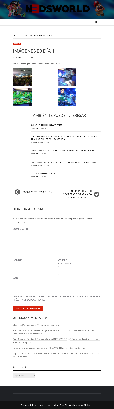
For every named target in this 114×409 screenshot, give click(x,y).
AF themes (88, 405)
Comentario (20, 229)
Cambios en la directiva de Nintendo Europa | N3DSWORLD (40, 339)
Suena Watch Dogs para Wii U (46, 125)
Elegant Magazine (72, 405)
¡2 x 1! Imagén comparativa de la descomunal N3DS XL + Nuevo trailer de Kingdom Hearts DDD (64, 137)
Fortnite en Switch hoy (74, 348)
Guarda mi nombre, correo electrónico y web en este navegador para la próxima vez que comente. (56, 298)
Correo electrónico (64, 263)
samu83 (37, 142)
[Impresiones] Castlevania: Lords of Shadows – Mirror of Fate (64, 150)
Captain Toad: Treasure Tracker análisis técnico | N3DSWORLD (42, 353)
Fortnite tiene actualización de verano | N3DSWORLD (37, 348)
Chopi (19, 57)
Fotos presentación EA (43, 173)
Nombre (18, 260)
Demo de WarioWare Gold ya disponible (40, 325)
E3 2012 (17, 44)
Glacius (16, 325)
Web (15, 278)
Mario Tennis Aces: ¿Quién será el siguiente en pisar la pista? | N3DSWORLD (47, 330)
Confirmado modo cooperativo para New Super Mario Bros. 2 (64, 162)
